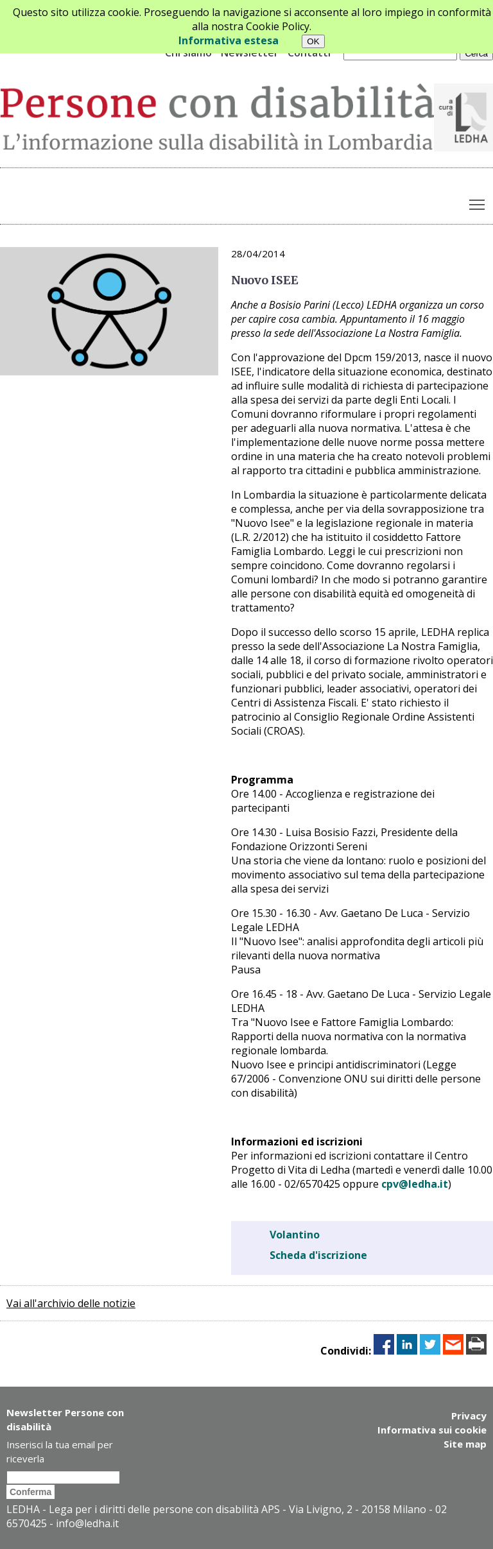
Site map (465, 1443)
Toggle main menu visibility (478, 201)
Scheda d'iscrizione (318, 1255)
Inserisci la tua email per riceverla (59, 1451)
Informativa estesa (228, 40)
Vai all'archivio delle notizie (70, 1303)
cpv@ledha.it (414, 1184)
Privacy (469, 1415)
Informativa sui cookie (432, 1429)
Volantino (295, 1235)
